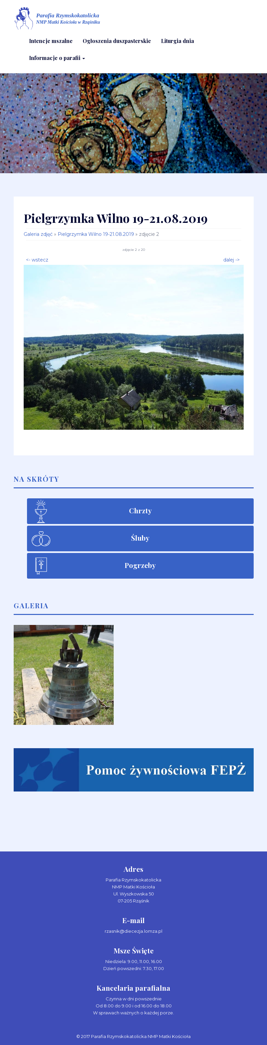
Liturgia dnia (177, 40)
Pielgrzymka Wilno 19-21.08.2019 (96, 234)
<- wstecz (37, 259)
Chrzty (140, 510)
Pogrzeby (140, 565)
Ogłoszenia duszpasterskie (117, 40)
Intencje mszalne (51, 40)
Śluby (140, 537)
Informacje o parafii (57, 57)
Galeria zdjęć (38, 234)
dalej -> (231, 259)
